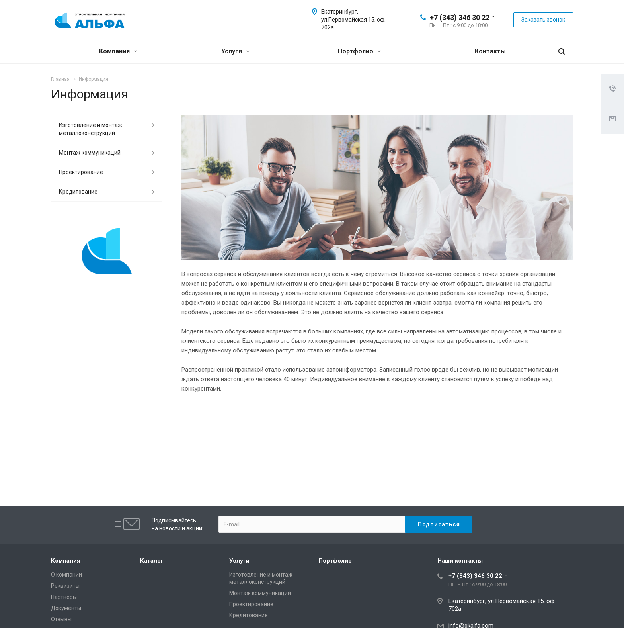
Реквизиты (65, 586)
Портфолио (359, 51)
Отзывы (61, 619)
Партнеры (64, 597)
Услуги (235, 51)
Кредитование (78, 191)
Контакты (490, 51)
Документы (66, 608)
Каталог (152, 560)
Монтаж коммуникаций (90, 152)
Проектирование (81, 172)
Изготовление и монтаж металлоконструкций (90, 129)
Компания (118, 51)
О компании (66, 574)
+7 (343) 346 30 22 (459, 17)
